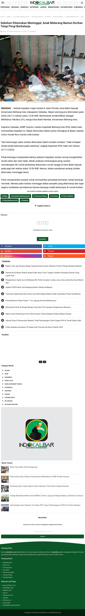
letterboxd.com (8, 595)
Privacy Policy (7, 575)
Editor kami (59, 554)
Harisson (8, 391)
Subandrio (8, 377)
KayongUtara (66, 7)
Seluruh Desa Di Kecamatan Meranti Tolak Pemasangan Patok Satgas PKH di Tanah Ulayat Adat (43, 320)
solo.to (5, 593)
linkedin (5, 598)
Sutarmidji (9, 387)
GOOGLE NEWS (53, 191)
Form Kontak (7, 567)
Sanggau (24, 7)
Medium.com (7, 590)
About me (6, 565)
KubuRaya (78, 7)
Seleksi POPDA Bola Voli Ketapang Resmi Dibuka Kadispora (29, 287)
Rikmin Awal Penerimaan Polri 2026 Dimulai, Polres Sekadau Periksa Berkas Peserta (38, 314)
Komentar (42, 239)
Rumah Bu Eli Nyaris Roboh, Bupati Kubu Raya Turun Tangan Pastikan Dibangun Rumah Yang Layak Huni (42, 274)
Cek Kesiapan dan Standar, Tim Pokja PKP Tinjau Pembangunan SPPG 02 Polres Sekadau (45, 505)
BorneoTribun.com (9, 585)
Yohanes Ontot (10, 397)
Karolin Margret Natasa (13, 384)
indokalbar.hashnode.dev (11, 605)
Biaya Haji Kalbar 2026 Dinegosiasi (24, 467)
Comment (33, 31)
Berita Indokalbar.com (42, 612)
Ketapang (34, 7)
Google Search (8, 577)
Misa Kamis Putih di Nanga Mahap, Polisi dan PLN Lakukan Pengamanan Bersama (38, 307)
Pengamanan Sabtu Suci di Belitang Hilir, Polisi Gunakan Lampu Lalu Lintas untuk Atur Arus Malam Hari (44, 281)
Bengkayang (53, 7)
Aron (6, 374)
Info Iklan (6, 570)
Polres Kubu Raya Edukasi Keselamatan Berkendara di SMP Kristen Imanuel (39, 477)
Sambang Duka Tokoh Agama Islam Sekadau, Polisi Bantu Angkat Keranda (39, 486)
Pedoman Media (8, 572)
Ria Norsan (8, 401)
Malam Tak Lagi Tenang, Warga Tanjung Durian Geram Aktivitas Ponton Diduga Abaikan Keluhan (44, 266)
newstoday (6, 603)
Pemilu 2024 (9, 380)
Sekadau (15, 7)
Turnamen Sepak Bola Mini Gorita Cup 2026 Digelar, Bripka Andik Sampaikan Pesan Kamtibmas (43, 294)
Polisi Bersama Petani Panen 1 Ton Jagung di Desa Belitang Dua (31, 301)
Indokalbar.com (8, 588)
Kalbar (7, 370)
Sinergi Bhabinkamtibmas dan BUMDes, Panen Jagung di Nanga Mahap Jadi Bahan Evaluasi (46, 496)
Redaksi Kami (7, 562)
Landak (43, 7)
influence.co (7, 600)
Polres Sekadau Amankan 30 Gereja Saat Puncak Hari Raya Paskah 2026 (34, 327)
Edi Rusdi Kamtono (11, 404)
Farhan (7, 394)
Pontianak (5, 7)
